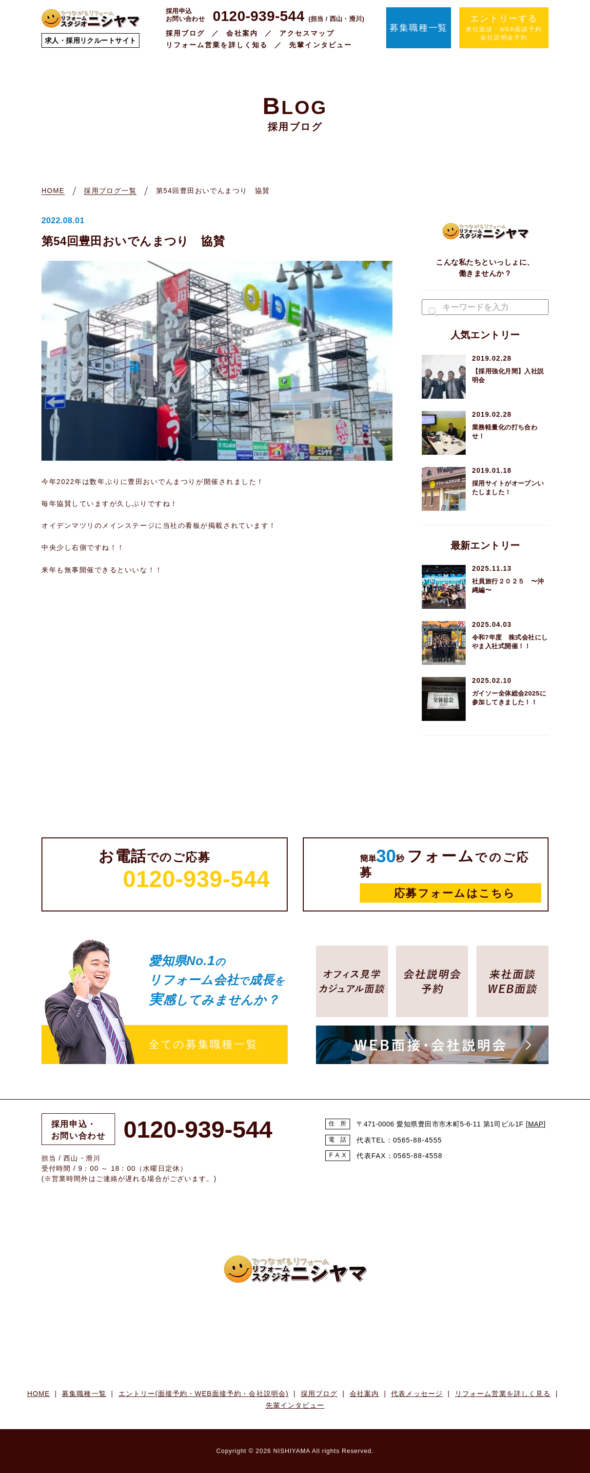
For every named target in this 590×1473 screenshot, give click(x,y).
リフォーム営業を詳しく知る (217, 45)
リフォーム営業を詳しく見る (503, 1393)
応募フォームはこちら (454, 893)
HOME (38, 1393)
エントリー (203, 1393)
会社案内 (241, 33)
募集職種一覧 (419, 28)
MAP (536, 1124)
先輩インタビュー (320, 45)
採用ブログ (185, 33)
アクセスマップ (306, 33)
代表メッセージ (417, 1393)
